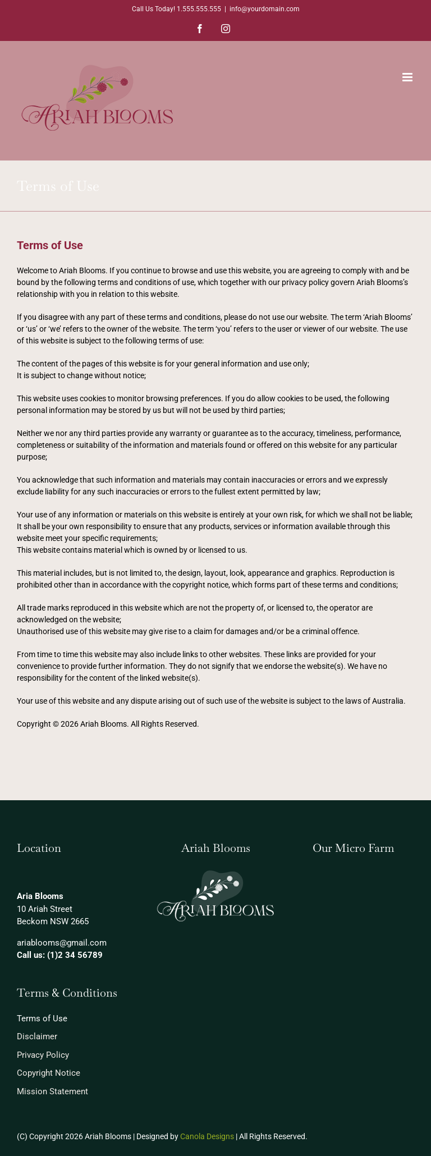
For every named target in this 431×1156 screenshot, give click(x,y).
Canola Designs (207, 1136)
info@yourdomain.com (265, 9)
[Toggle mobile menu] (408, 77)
